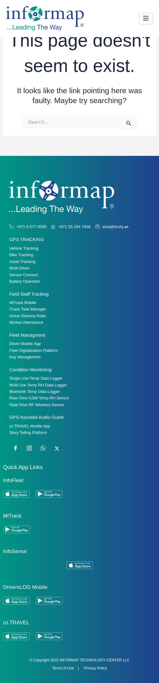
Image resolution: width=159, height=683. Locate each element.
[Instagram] (29, 448)
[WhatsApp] (43, 448)
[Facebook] (15, 448)
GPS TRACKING (26, 239)
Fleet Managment (27, 335)
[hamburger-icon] (146, 18)
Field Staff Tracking (29, 294)
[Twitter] (57, 448)
